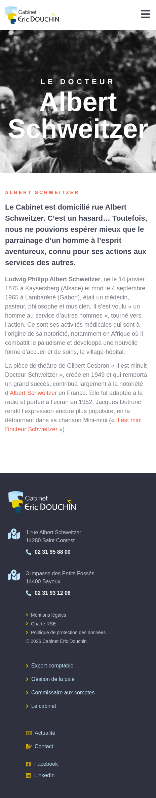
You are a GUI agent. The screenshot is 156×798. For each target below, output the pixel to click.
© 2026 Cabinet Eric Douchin (56, 641)
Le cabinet (41, 706)
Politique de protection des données (66, 632)
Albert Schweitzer (33, 393)
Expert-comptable (49, 665)
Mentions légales (46, 615)
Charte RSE (41, 623)
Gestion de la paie (50, 679)
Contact (39, 746)
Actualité (40, 733)
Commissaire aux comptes (60, 692)
